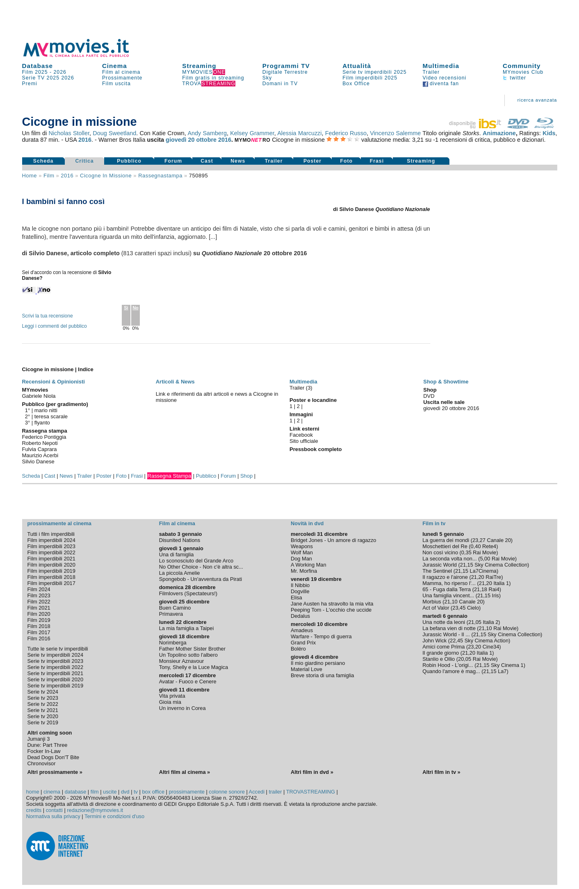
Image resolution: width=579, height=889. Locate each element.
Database (37, 65)
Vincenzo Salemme (395, 133)
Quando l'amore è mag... (451, 671)
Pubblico (129, 161)
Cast (207, 161)
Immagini (301, 414)
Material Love (306, 669)
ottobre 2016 (214, 139)
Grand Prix (303, 643)
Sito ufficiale (304, 441)
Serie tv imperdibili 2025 (374, 72)
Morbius (431, 602)
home (32, 792)
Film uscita (116, 83)
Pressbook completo (316, 449)
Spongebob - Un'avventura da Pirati (200, 579)
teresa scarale (51, 416)
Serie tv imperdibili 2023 (55, 661)
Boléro (298, 649)
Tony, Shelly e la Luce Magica (193, 667)
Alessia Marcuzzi (299, 133)
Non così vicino (440, 552)
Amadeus (302, 630)
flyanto (42, 423)
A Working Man (308, 565)
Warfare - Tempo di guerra (321, 636)
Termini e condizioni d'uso (114, 816)
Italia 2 (491, 622)
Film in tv (433, 523)
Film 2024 (38, 589)
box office (153, 792)
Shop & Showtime (445, 382)
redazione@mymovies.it (95, 810)
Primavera (171, 614)
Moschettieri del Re (444, 546)
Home (29, 175)
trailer (275, 792)
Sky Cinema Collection (500, 565)
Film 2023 (38, 595)
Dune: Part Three (47, 745)
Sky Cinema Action (486, 640)
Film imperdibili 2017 (51, 583)
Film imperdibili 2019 (51, 571)
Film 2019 (38, 620)
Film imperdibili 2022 (51, 552)
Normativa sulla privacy (53, 816)
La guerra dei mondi (445, 540)
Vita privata (172, 696)
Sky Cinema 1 (507, 665)
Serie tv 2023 (42, 698)
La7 (502, 671)
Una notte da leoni (443, 622)
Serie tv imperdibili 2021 (55, 673)
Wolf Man (302, 552)
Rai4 (494, 589)
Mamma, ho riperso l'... (449, 583)
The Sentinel (437, 571)
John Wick (434, 640)
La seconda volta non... (449, 559)
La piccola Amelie (179, 573)
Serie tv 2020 (42, 716)
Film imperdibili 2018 (51, 577)
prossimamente (186, 792)
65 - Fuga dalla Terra (446, 589)
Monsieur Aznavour (181, 661)
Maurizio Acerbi (40, 455)
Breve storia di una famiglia (322, 675)
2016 (84, 139)
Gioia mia (170, 702)
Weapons (302, 546)
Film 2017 (38, 632)
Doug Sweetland (114, 133)
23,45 (458, 608)
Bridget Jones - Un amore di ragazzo (333, 540)
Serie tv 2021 (42, 710)
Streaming (199, 65)
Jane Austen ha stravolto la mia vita (332, 604)
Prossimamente (122, 78)
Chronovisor (41, 763)
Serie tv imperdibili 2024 (55, 655)
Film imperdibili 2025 (369, 78)
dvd (125, 792)
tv (136, 792)
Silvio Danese (38, 461)
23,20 (474, 647)
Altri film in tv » (441, 772)
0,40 (476, 546)
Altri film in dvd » (312, 772)
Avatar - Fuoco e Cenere (188, 681)
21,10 (451, 602)
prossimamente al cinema (59, 523)
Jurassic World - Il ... (446, 634)
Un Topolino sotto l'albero (188, 655)
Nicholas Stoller (68, 133)
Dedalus (300, 616)
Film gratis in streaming (213, 78)
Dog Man (301, 559)
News (237, 161)
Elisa (296, 597)
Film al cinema (121, 72)
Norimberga (173, 643)
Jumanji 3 (38, 739)
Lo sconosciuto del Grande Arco (196, 561)
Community (522, 65)
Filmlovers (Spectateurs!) (188, 593)
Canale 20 (499, 540)
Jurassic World (439, 565)
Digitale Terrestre (285, 72)
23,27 (479, 540)
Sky (267, 78)
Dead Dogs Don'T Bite (53, 757)
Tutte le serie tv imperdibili (57, 649)
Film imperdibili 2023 (51, 546)
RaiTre (493, 577)
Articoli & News (175, 382)
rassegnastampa (160, 175)
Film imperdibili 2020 (51, 565)
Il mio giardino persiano (318, 663)
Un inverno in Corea (182, 708)
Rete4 (489, 546)
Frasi (377, 161)
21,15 (466, 565)
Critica (84, 161)
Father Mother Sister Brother (192, 649)
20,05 (464, 659)
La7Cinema (483, 571)
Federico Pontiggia (44, 437)
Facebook (301, 435)
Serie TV (33, 78)
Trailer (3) (301, 388)
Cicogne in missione (106, 175)
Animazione (499, 133)
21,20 (477, 577)
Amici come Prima (443, 647)
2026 (60, 72)
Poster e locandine (313, 400)
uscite (109, 792)
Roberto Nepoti (40, 443)
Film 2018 (38, 626)
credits (34, 810)
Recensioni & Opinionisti (53, 382)
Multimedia (441, 65)
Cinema (114, 65)
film (48, 175)
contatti (54, 810)
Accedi (256, 792)
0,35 (466, 552)
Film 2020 (38, 614)
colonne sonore (227, 792)
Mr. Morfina (304, 571)
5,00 (485, 559)
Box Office (356, 83)
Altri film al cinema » (184, 772)
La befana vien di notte (449, 628)
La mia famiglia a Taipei (186, 628)
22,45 (456, 640)
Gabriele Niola (39, 396)
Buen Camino (175, 608)
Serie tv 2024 (42, 692)
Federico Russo (346, 133)
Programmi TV (286, 65)
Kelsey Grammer (252, 133)
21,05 (474, 622)
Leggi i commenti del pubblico (54, 326)
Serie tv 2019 (42, 722)
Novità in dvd (307, 523)
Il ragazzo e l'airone (445, 577)
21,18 (480, 589)
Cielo (473, 608)
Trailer (431, 72)
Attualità (356, 65)
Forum (173, 161)
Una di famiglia (176, 554)
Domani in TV (280, 83)
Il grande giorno (440, 653)
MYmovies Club (523, 72)
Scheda (43, 161)
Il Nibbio (300, 585)
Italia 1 (501, 583)
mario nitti (45, 410)
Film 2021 (38, 608)
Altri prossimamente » (54, 772)
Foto (346, 161)
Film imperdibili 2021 (51, 559)
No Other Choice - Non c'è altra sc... (201, 567)
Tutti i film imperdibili (51, 534)
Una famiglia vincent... (448, 595)
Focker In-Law (44, 751)
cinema (51, 792)
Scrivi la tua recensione (47, 316)
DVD (428, 396)
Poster (312, 161)
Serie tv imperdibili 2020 (55, 679)
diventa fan (441, 83)
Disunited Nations (179, 540)
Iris (495, 595)
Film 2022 (38, 602)
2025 (53, 78)
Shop (246, 476)
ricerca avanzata (537, 100)
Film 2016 (38, 638)
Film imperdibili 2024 (51, 540)
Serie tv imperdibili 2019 (55, 686)
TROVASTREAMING (310, 792)
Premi (29, 83)
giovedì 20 (180, 139)
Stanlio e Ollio (438, 659)
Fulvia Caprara (39, 449)
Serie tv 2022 (42, 704)
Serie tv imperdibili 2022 (55, 667)
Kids (549, 133)
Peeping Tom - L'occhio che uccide (331, 610)
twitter (514, 78)
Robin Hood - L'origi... (447, 665)
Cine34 (491, 647)
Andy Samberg (207, 133)
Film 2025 (35, 72)
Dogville (300, 591)
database (76, 792)
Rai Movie (484, 552)
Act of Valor (435, 608)
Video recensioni (445, 78)
